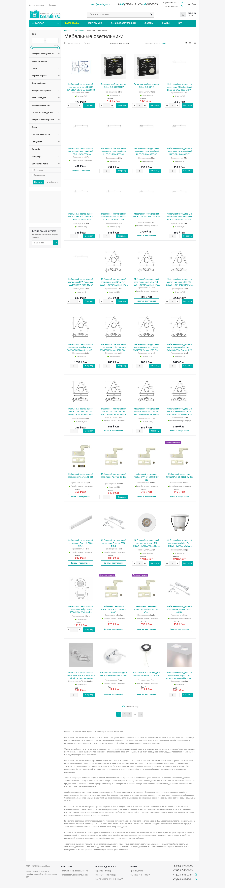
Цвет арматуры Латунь (41, 200)
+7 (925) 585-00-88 (171, 2)
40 (160, 43)
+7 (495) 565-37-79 (183, 870)
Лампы (165, 23)
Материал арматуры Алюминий (41, 202)
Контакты (135, 867)
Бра (180, 23)
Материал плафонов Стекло (42, 195)
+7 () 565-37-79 (148, 4)
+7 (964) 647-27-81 (171, 6)
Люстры (148, 23)
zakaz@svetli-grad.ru (100, 4)
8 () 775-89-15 (127, 4)
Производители (136, 871)
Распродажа (72, 23)
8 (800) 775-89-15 (183, 866)
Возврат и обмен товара (105, 875)
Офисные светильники (123, 23)
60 (163, 43)
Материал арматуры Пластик (42, 203)
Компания (66, 867)
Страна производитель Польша (42, 207)
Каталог (39, 23)
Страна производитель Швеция (42, 208)
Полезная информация (140, 875)
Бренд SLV (49, 215)
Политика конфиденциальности (74, 871)
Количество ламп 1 (49, 222)
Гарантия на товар (103, 871)
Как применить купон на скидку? (109, 879)
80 (165, 43)
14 (140, 714)
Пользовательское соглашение (74, 875)
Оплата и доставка (105, 867)
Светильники (95, 23)
